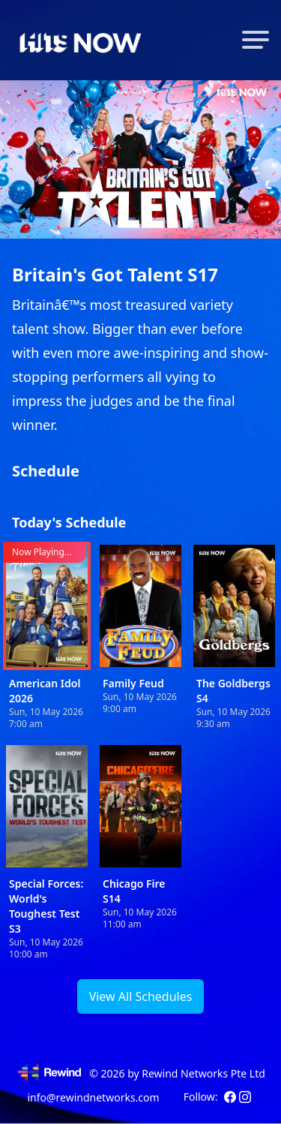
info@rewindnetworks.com (93, 1097)
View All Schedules (141, 996)
